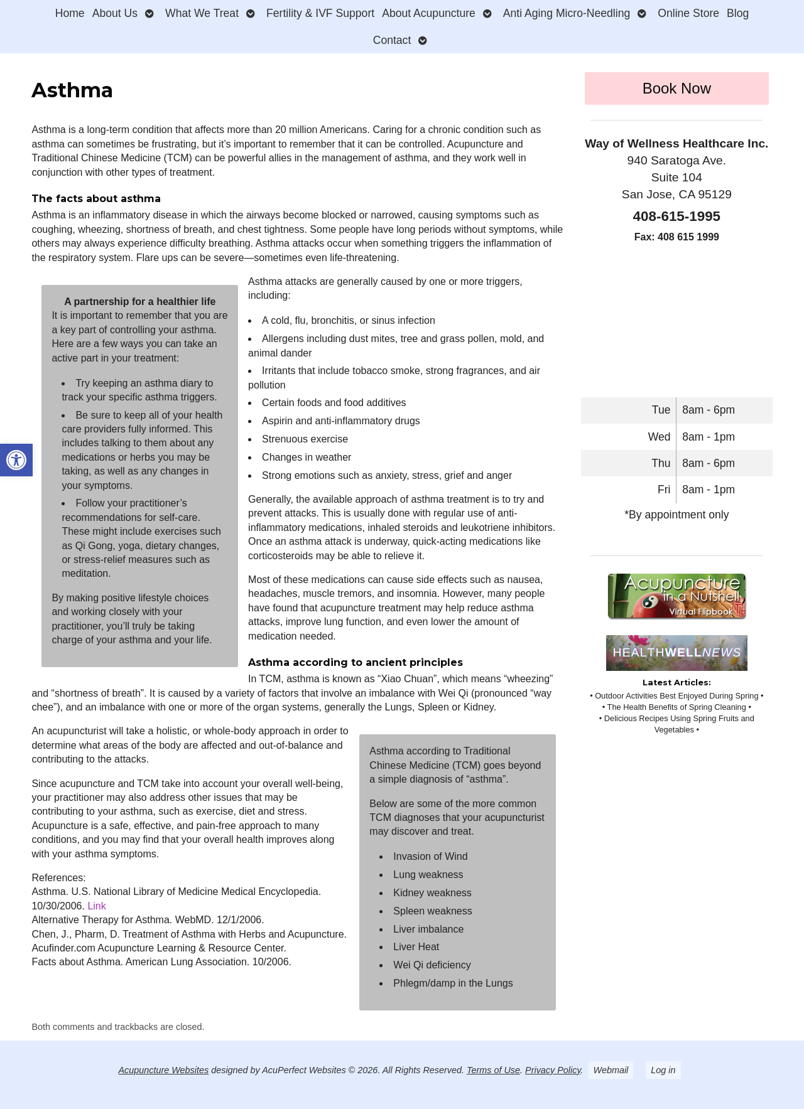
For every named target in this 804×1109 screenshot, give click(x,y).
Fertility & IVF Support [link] (320, 13)
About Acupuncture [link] (428, 13)
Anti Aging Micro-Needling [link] (566, 13)
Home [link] (70, 13)
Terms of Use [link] (493, 1070)
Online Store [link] (688, 13)
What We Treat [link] (202, 13)
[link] (16, 460)
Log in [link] (663, 1070)
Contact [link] (392, 40)
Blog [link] (738, 13)
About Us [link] (115, 13)
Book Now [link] (677, 88)
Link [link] (96, 906)
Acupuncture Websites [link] (163, 1070)
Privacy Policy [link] (553, 1070)
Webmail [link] (611, 1070)
